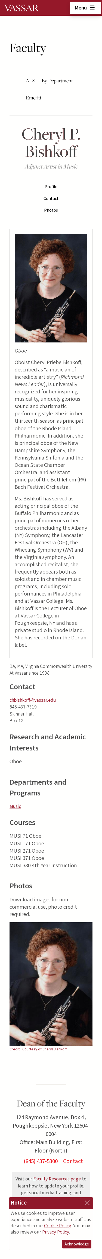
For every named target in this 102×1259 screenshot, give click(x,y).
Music (15, 806)
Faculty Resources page (57, 1179)
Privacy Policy (55, 1232)
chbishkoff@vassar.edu (33, 700)
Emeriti (33, 97)
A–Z (30, 80)
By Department (57, 80)
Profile (51, 187)
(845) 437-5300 (41, 1161)
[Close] (87, 1203)
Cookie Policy (57, 1225)
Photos (51, 210)
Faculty (28, 47)
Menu (85, 8)
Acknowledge (76, 1244)
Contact (51, 199)
